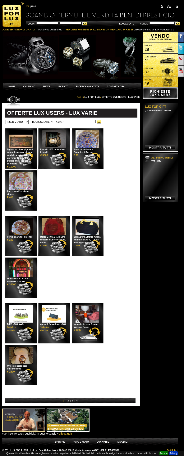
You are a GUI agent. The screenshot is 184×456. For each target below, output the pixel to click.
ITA (27, 6)
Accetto (164, 453)
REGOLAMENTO (126, 24)
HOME (11, 86)
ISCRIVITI (63, 86)
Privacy (173, 453)
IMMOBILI (122, 441)
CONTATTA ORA (116, 86)
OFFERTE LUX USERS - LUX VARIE (121, 97)
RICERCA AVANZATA (87, 86)
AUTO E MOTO (81, 441)
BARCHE (60, 441)
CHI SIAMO (29, 86)
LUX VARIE (103, 441)
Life (172, 450)
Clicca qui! (65, 433)
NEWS (46, 86)
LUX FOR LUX (92, 97)
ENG (33, 6)
